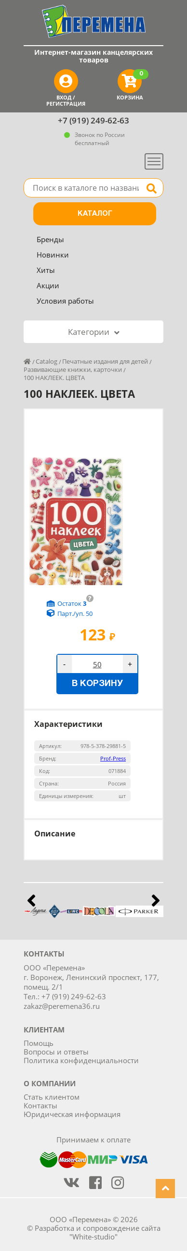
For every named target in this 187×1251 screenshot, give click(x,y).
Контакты (40, 1105)
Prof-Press (113, 758)
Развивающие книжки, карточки (73, 369)
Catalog (46, 361)
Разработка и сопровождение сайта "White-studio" (97, 1232)
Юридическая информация (72, 1114)
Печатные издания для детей (105, 361)
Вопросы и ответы (56, 1051)
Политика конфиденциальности (81, 1060)
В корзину (97, 684)
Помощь (38, 1043)
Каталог (95, 213)
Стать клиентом (52, 1097)
